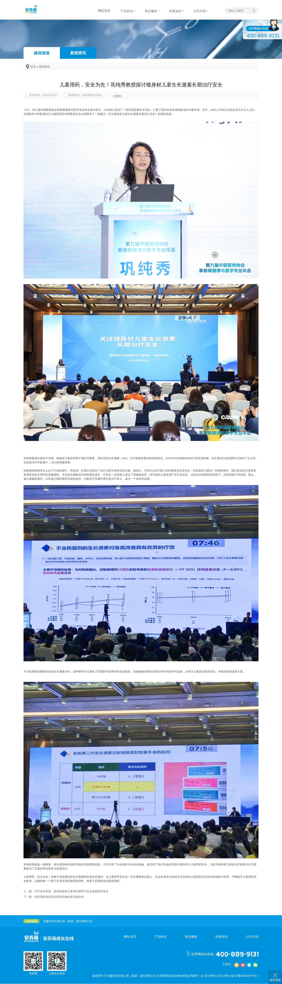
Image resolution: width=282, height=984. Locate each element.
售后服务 (191, 937)
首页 (33, 66)
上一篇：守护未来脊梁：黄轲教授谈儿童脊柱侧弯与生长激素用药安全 (66, 891)
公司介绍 (252, 937)
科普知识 (221, 937)
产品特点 (160, 937)
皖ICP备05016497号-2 (244, 976)
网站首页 (130, 937)
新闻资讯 (78, 53)
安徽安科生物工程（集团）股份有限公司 (67, 921)
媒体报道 (42, 53)
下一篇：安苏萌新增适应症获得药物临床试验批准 (54, 897)
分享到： (118, 96)
